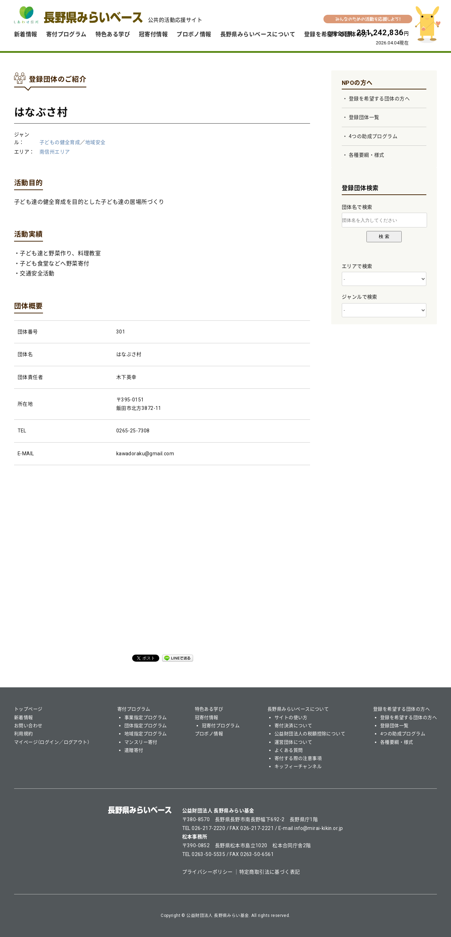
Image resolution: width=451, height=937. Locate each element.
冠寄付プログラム (221, 725)
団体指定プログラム (145, 725)
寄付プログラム (66, 34)
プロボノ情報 (194, 34)
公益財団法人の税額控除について (309, 733)
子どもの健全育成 (59, 142)
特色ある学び (112, 34)
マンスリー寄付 (140, 742)
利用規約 (23, 733)
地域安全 (95, 142)
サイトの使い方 (291, 717)
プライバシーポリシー (207, 872)
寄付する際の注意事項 (298, 758)
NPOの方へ (357, 82)
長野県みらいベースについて (257, 34)
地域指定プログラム (145, 733)
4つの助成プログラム (373, 136)
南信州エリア (54, 152)
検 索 (384, 236)
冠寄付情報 (153, 34)
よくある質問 (288, 750)
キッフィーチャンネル (298, 766)
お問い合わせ (28, 725)
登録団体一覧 (364, 117)
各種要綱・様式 (366, 155)
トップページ (28, 709)
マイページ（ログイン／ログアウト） (51, 742)
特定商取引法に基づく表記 (269, 872)
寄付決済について (293, 725)
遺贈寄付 (133, 750)
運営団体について (293, 742)
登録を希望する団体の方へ (379, 98)
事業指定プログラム (145, 717)
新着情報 (25, 34)
